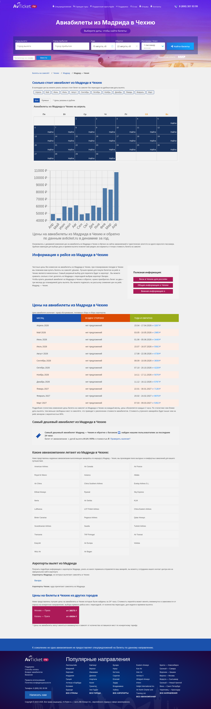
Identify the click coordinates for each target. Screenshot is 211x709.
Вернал (92, 668)
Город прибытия (60, 41)
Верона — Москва (167, 676)
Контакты (156, 7)
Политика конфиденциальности (38, 683)
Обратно (119, 41)
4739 (156, 353)
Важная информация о (153, 291)
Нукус (115, 668)
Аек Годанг (93, 690)
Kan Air (139, 668)
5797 (156, 381)
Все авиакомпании (146, 697)
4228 (156, 367)
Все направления (168, 693)
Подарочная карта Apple (103, 7)
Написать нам (38, 694)
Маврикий (70, 668)
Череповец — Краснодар (170, 690)
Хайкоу (116, 690)
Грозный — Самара (168, 668)
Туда (93, 41)
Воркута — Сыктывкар (169, 679)
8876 (156, 396)
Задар (115, 683)
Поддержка (123, 7)
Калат (91, 683)
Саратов (116, 676)
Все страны (72, 693)
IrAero (138, 683)
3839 (156, 360)
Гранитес (93, 686)
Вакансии (29, 675)
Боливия (69, 686)
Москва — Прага (42, 610)
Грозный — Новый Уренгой (171, 683)
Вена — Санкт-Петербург (170, 686)
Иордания (70, 676)
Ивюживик (93, 672)
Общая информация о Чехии (153, 285)
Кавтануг (93, 665)
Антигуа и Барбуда (73, 683)
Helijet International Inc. (145, 686)
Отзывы (144, 7)
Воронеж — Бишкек (168, 672)
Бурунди (69, 690)
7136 (156, 389)
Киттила (116, 672)
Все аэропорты (121, 693)
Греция (69, 679)
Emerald (116, 679)
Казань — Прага (42, 616)
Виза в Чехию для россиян (153, 278)
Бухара (116, 665)
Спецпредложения (64, 7)
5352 (156, 403)
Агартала (93, 679)
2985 (156, 332)
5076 (156, 374)
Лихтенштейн (71, 665)
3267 (156, 325)
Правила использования (35, 680)
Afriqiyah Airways (143, 679)
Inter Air (139, 672)
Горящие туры (82, 7)
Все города (95, 693)
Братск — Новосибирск (169, 665)
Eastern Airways (142, 665)
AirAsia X (139, 676)
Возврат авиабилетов (33, 672)
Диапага (92, 676)
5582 (156, 346)
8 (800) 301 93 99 (188, 6)
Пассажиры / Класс (150, 41)
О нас (134, 7)
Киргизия (69, 672)
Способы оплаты (32, 669)
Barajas (37, 580)
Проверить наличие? (120, 439)
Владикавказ (118, 686)
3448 (156, 339)
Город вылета (21, 41)
